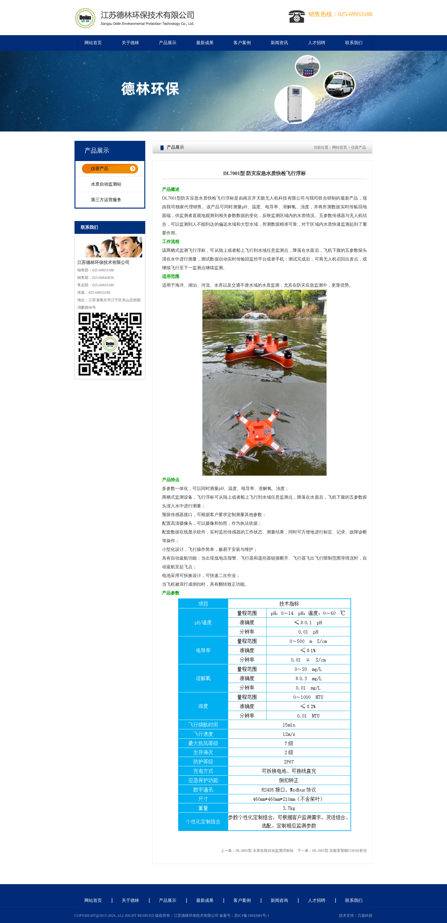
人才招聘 (316, 42)
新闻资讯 (279, 42)
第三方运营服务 (106, 199)
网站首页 (93, 42)
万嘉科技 (365, 915)
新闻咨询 (279, 900)
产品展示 (167, 42)
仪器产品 (99, 168)
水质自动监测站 (106, 184)
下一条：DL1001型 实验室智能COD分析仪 (332, 850)
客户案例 (242, 42)
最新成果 (205, 42)
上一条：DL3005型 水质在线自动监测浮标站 (257, 850)
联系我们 (354, 42)
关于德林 (130, 42)
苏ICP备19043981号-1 (251, 915)
